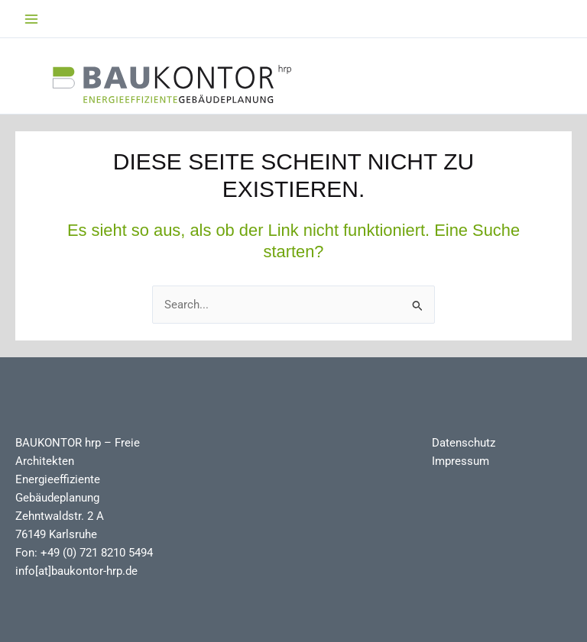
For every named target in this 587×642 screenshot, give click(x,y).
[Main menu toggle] (31, 19)
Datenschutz (463, 443)
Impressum (460, 461)
